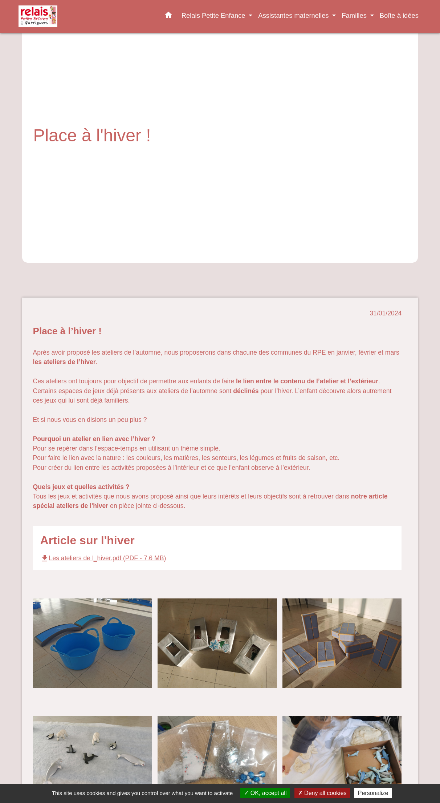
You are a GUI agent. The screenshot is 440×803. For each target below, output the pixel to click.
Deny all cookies (322, 793)
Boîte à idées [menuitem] (399, 15)
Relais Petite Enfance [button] (214, 15)
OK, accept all (265, 793)
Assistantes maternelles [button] (294, 15)
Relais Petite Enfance (96, 154)
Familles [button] (355, 15)
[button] (168, 16)
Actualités (149, 154)
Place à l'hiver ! (193, 154)
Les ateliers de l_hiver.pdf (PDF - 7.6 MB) (103, 558)
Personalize (373, 793)
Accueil (45, 154)
